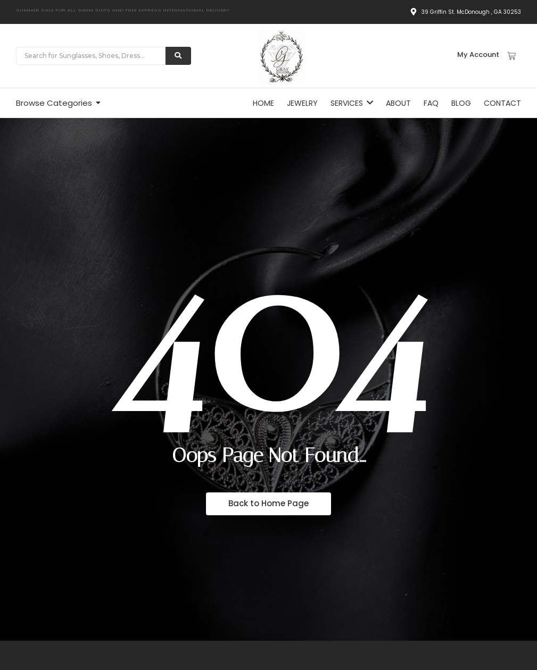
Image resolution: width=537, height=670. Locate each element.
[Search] (91, 56)
